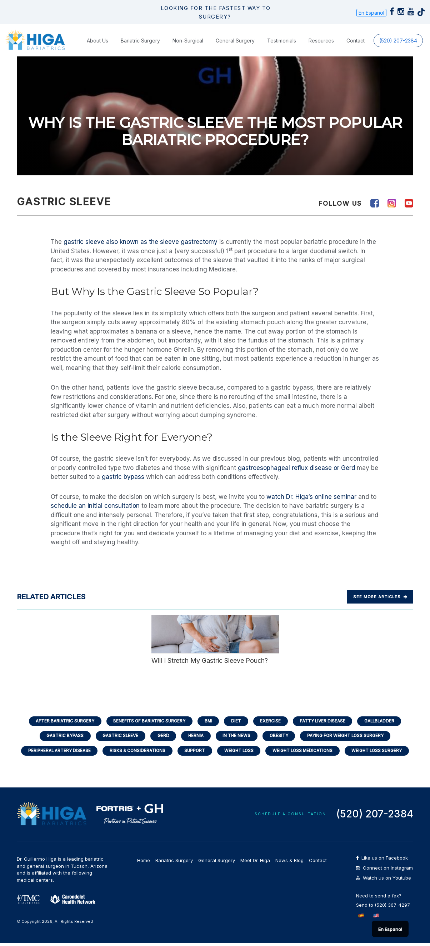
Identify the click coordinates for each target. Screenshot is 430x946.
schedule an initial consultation (95, 505)
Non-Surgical (187, 40)
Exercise (271, 721)
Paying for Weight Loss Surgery (350, 737)
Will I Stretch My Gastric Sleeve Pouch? (215, 639)
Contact (355, 40)
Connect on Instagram (384, 871)
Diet (236, 721)
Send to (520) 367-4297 (383, 908)
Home (143, 863)
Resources (321, 40)
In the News (237, 737)
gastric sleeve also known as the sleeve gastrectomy (141, 241)
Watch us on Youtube (383, 881)
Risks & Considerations (134, 752)
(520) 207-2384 (398, 40)
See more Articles (380, 596)
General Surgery (235, 40)
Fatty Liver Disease (325, 721)
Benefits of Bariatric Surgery (147, 721)
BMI (207, 721)
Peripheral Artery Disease (53, 752)
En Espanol (371, 13)
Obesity (281, 737)
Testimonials (281, 40)
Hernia (195, 737)
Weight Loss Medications (306, 752)
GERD (161, 737)
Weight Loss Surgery (383, 752)
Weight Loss (239, 752)
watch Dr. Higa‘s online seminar (311, 496)
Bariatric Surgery (140, 40)
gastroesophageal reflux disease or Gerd (296, 467)
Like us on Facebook (382, 861)
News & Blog (289, 863)
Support (193, 752)
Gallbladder (385, 721)
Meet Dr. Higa (255, 863)
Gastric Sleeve (117, 737)
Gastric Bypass (59, 737)
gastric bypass (123, 476)
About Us (97, 40)
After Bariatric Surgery (59, 721)
